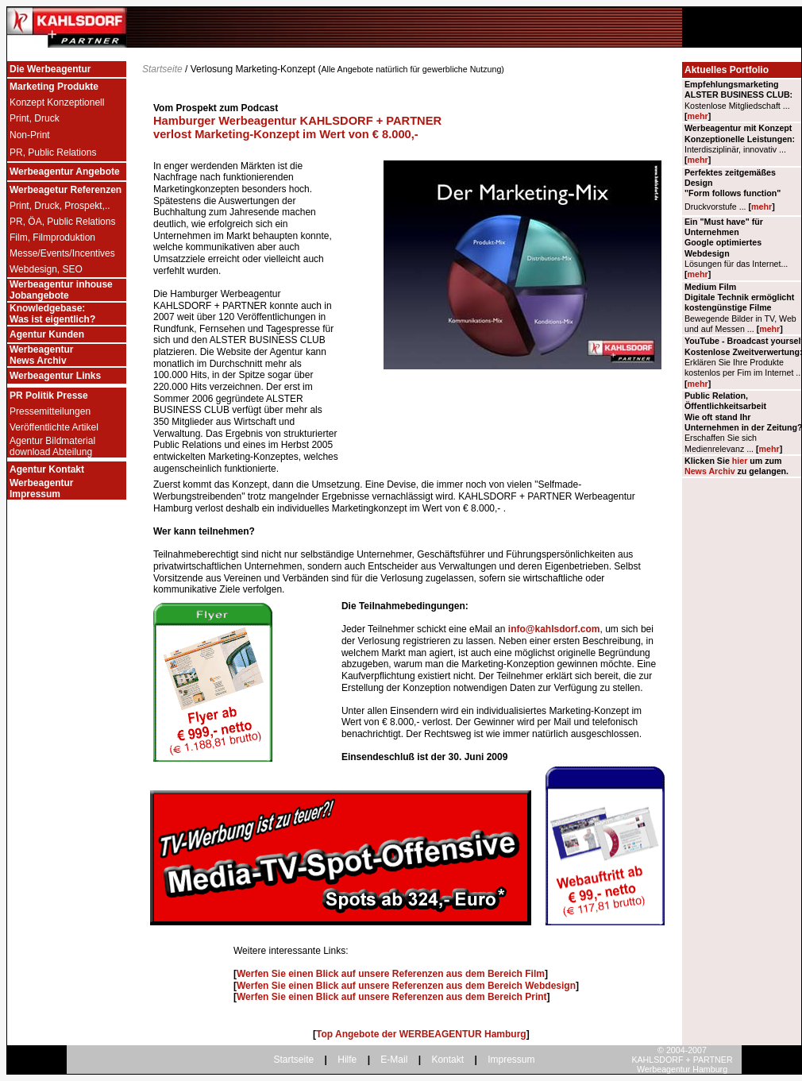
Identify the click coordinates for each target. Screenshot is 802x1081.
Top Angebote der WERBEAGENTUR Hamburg (421, 1034)
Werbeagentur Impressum (41, 488)
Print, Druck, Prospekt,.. (60, 205)
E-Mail (393, 1059)
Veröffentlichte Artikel (54, 427)
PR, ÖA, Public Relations (62, 221)
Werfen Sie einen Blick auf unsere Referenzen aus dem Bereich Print (392, 996)
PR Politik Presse (49, 395)
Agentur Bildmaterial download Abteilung (52, 446)
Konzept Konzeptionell (57, 102)
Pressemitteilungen (50, 411)
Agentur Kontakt (47, 469)
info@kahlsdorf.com (554, 629)
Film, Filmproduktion (52, 237)
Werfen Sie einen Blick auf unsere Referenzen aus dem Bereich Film (391, 973)
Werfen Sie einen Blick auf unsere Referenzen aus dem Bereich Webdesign (406, 985)
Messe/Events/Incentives (62, 253)
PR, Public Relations (53, 152)
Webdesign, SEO (46, 269)
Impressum (511, 1059)
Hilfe (347, 1059)
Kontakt (447, 1059)
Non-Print (30, 135)
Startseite (162, 69)
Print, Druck (35, 118)
